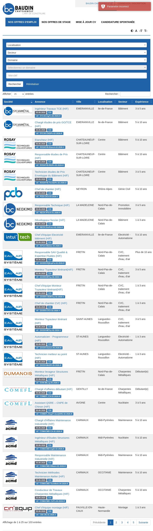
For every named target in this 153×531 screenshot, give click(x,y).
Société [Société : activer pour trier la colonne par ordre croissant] (8, 101)
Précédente (99, 522)
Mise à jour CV (86, 22)
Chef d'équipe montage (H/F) (52, 507)
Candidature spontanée (118, 22)
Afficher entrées (18, 94)
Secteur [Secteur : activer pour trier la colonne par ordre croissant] (122, 101)
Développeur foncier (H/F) (50, 220)
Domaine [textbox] (13, 60)
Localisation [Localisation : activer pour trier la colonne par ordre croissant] (105, 101)
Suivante (143, 522)
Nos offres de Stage (56, 22)
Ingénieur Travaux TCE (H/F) (51, 108)
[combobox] (76, 44)
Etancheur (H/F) (44, 139)
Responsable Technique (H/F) (52, 205)
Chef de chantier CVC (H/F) (51, 303)
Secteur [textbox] (12, 52)
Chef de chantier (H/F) (48, 189)
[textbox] (76, 67)
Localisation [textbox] (14, 45)
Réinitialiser (32, 84)
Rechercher (14, 84)
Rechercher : (127, 94)
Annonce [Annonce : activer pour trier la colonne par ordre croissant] (40, 101)
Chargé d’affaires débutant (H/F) (53, 389)
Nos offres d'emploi (22, 22)
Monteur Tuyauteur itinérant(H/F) (54, 269)
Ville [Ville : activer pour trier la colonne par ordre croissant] (78, 101)
